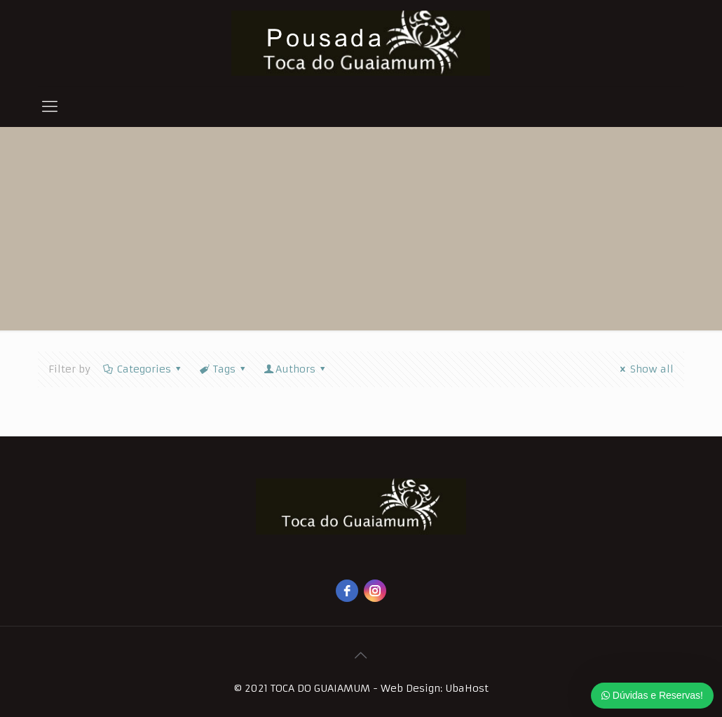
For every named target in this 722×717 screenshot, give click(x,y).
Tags (224, 369)
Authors (295, 369)
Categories (142, 369)
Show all (645, 369)
